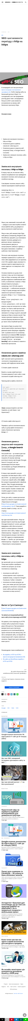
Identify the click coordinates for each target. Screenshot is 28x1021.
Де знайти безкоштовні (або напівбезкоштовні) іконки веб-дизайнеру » (15, 671)
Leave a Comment (14, 686)
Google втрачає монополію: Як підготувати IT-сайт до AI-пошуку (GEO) (13, 735)
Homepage (3, 32)
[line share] (17, 693)
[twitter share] (2, 693)
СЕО (17, 706)
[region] (14, 17)
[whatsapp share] (14, 693)
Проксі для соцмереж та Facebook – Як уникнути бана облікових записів (12, 872)
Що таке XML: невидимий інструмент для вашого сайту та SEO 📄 (13, 759)
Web (12, 706)
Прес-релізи (4, 934)
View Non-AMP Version (18, 991)
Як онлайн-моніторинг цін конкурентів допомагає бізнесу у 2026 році (13, 970)
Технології (4, 804)
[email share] (5, 693)
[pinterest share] (8, 693)
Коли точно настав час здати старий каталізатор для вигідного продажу (12, 940)
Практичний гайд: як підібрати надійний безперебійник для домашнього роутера (10, 811)
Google (3, 706)
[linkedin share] (11, 693)
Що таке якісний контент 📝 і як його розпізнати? (12, 781)
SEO (8, 32)
